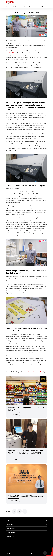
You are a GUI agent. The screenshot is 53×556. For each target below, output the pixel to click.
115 (19, 53)
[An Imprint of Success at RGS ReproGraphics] (26, 478)
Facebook (31, 372)
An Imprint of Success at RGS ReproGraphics (25, 496)
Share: (8, 511)
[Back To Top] (45, 553)
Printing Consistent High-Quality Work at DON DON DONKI (26, 408)
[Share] (14, 511)
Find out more (14, 414)
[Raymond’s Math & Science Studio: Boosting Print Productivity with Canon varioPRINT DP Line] (26, 433)
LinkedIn (39, 372)
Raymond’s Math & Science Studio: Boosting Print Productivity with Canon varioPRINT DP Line (25, 452)
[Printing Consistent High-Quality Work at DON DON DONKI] (26, 390)
